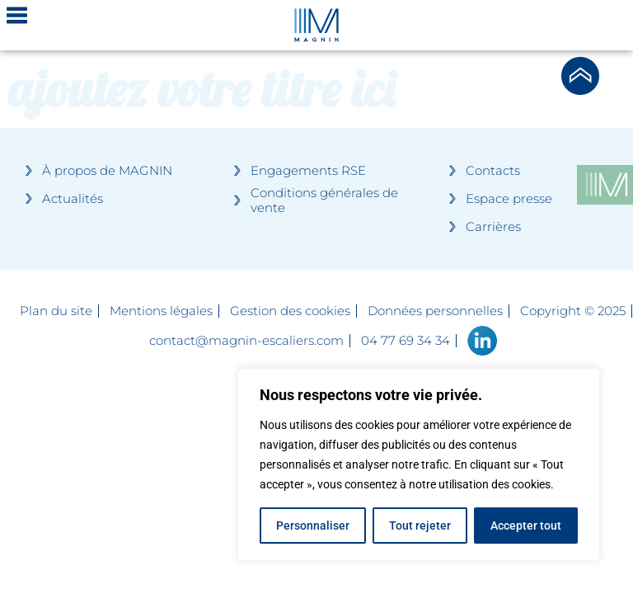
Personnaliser (312, 525)
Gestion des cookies (290, 311)
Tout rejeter (420, 525)
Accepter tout (525, 525)
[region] (418, 464)
